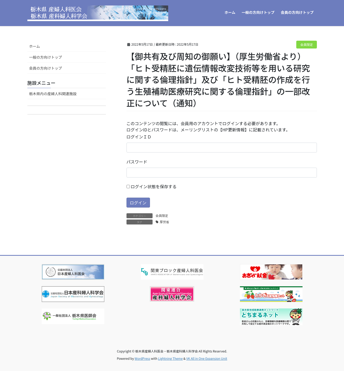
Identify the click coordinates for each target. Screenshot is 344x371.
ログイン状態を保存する (151, 186)
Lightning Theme (170, 358)
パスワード (136, 162)
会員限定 (306, 44)
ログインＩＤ (139, 136)
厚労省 (164, 222)
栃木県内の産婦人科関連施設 (53, 93)
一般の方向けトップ (45, 57)
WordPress (142, 358)
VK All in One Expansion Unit (206, 358)
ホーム (34, 46)
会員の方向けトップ (45, 68)
